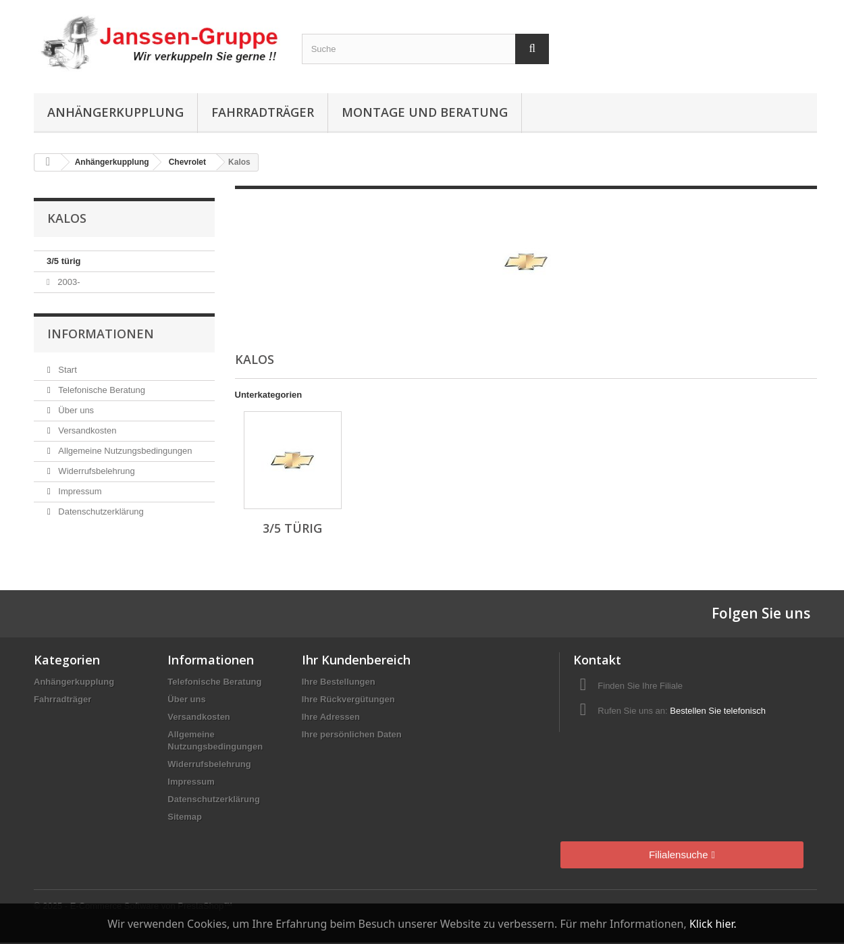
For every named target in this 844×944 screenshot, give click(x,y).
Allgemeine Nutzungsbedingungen (124, 451)
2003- (67, 282)
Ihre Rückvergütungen (348, 699)
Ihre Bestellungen (338, 682)
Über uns (75, 410)
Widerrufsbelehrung (95, 471)
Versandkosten (86, 430)
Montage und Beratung (425, 112)
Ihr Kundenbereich (356, 660)
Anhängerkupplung (115, 112)
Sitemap (184, 817)
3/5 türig (64, 261)
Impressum (79, 491)
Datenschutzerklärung (100, 511)
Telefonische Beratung (100, 390)
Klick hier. (713, 923)
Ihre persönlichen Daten (352, 734)
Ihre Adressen (331, 717)
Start (66, 370)
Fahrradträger (262, 112)
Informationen (100, 333)
